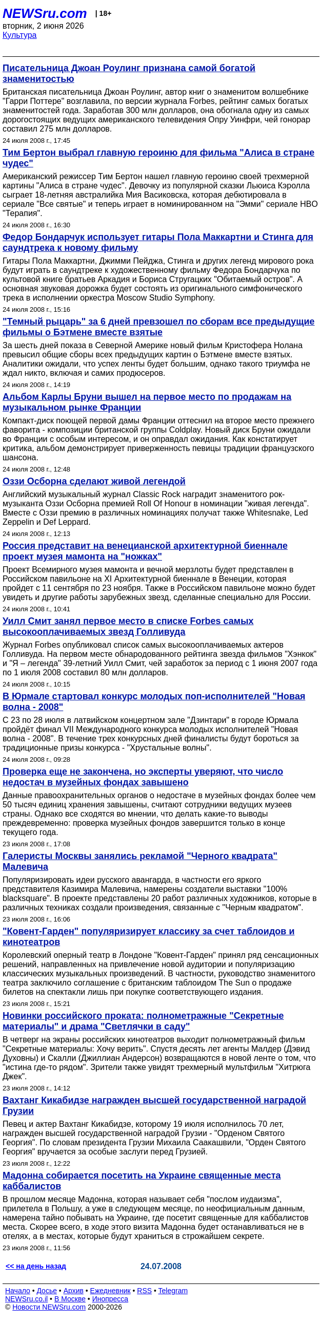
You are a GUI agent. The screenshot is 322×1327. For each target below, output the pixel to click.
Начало (17, 1291)
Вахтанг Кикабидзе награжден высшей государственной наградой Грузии (154, 1105)
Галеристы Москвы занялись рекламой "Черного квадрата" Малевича (140, 861)
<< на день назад (36, 1266)
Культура (20, 35)
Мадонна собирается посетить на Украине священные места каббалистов (142, 1180)
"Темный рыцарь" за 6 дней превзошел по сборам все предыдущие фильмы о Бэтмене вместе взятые (159, 326)
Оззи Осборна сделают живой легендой (94, 481)
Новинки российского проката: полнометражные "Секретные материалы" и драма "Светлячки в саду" (143, 1021)
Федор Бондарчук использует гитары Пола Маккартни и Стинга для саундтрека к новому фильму (158, 242)
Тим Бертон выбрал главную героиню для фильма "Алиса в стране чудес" (158, 157)
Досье (46, 1291)
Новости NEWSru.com (49, 1307)
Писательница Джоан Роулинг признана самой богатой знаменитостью (129, 73)
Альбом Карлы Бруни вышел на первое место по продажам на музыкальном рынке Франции (147, 402)
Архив (74, 1291)
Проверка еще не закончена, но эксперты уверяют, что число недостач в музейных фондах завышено (143, 776)
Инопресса (110, 1299)
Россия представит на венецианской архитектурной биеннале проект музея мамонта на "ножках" (145, 551)
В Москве (70, 1299)
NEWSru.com (45, 13)
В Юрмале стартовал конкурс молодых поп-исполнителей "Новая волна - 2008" (154, 701)
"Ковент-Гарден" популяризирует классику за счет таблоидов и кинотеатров (148, 936)
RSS (144, 1291)
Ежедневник (110, 1291)
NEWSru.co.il (26, 1299)
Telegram (173, 1291)
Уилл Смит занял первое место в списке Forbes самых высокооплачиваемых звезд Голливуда (128, 626)
